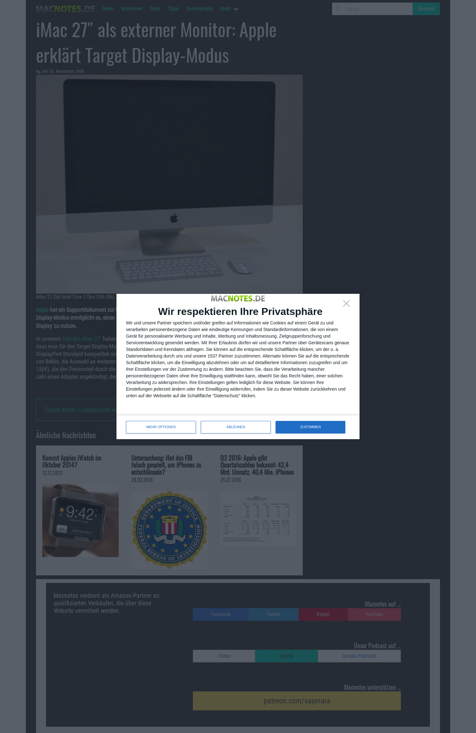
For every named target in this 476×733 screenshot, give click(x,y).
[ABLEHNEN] (348, 305)
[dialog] (238, 366)
